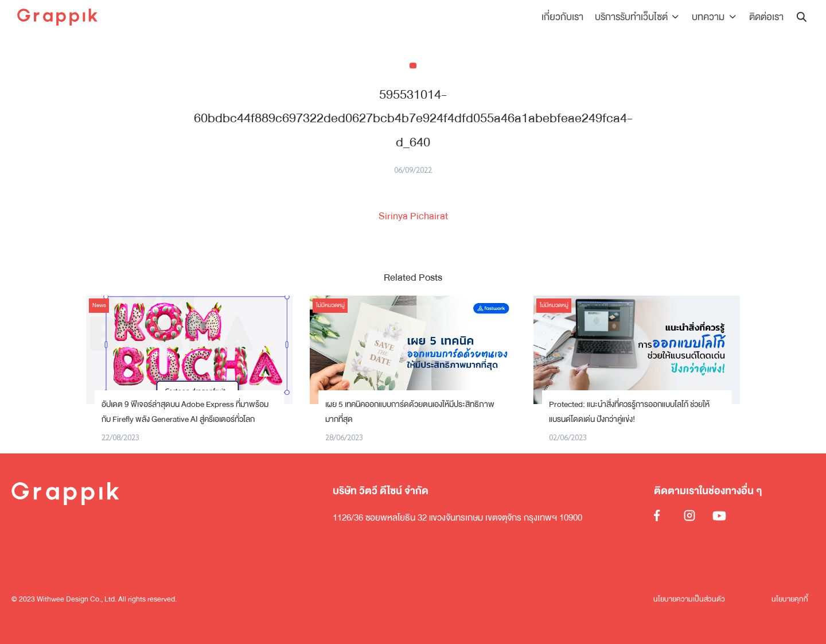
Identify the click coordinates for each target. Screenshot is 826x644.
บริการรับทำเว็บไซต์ (634, 17)
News (99, 305)
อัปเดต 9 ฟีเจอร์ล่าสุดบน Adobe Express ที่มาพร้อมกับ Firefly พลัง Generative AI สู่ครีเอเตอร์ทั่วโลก (185, 411)
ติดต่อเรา (766, 17)
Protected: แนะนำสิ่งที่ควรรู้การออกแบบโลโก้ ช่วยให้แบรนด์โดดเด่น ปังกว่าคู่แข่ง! (629, 411)
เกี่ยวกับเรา (565, 17)
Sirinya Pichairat (413, 216)
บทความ (709, 17)
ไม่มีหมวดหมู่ (330, 305)
